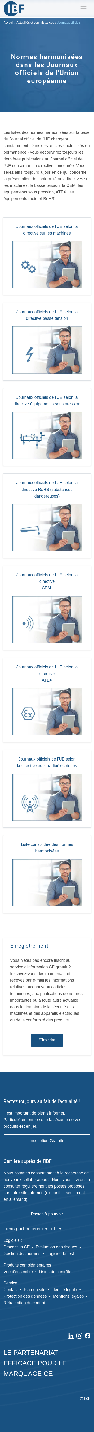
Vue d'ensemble (18, 1271)
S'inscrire (47, 1040)
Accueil (8, 22)
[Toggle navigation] (83, 9)
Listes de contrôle (55, 1271)
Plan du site (34, 1289)
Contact (11, 1289)
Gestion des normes (22, 1253)
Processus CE (17, 1247)
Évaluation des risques (56, 1247)
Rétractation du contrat (24, 1302)
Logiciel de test (60, 1253)
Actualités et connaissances (35, 22)
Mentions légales (68, 1296)
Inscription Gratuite (47, 1140)
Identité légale (64, 1289)
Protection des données (25, 1296)
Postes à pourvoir (47, 1214)
